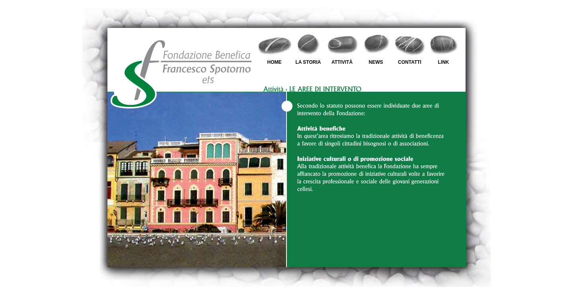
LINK (443, 62)
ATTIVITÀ (342, 62)
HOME (274, 62)
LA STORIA (308, 62)
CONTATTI (409, 62)
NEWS (376, 62)
